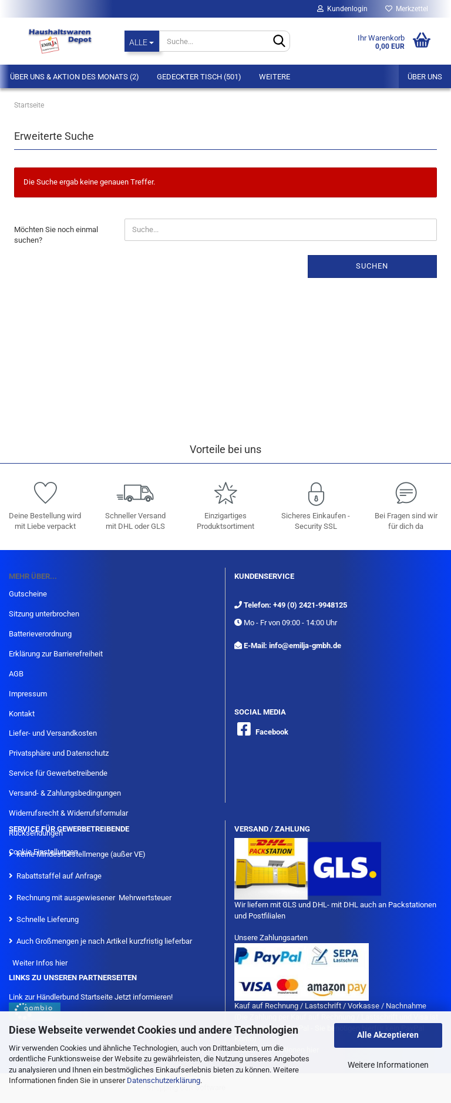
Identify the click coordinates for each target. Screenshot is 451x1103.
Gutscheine (28, 593)
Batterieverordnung (40, 633)
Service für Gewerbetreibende (58, 773)
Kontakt (22, 713)
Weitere (274, 76)
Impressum (28, 693)
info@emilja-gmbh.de (305, 645)
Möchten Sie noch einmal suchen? (56, 235)
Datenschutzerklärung (163, 1080)
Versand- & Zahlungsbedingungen (65, 793)
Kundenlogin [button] (342, 9)
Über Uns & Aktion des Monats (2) (74, 76)
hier (61, 962)
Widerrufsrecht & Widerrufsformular (68, 813)
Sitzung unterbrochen (44, 613)
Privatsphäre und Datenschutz (59, 753)
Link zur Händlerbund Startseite (61, 997)
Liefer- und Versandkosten (53, 733)
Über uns (425, 76)
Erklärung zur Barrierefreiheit (56, 653)
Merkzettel (406, 9)
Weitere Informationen (388, 1065)
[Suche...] (141, 41)
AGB (16, 673)
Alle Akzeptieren (388, 1035)
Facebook (271, 731)
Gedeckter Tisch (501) (199, 76)
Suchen (372, 265)
